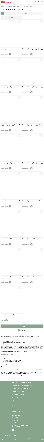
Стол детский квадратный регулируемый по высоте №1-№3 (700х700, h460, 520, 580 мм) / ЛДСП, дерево (10, 87)
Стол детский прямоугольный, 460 (7, 314)
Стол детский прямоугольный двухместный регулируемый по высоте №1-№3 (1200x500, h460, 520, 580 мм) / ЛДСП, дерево (32, 87)
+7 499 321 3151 (37, 369)
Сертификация (15, 385)
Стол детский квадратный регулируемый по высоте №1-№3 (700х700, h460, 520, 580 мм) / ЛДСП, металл (10, 163)
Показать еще (22, 326)
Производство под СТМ (17, 411)
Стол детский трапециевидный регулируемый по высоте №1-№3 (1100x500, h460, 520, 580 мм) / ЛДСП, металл (32, 201)
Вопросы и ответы (16, 391)
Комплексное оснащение (26, 385)
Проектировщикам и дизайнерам (19, 405)
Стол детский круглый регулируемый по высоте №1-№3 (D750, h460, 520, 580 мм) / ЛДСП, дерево (11, 125)
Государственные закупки (18, 400)
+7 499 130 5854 (16, 417)
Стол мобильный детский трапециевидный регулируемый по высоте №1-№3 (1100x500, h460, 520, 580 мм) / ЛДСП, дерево (32, 49)
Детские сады (15, 397)
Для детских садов (8, 6)
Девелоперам (15, 403)
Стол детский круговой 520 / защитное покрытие (10, 238)
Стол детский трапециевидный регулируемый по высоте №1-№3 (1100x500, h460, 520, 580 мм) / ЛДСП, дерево (32, 125)
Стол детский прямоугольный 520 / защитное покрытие (31, 239)
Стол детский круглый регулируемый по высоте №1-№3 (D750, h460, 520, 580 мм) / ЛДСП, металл (11, 201)
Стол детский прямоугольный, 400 (28, 276)
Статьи (22, 391)
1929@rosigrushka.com (15, 371)
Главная (2, 6)
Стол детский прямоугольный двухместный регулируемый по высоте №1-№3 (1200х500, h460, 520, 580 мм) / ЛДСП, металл (32, 163)
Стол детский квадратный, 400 (6, 276)
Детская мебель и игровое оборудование (21, 6)
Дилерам (14, 408)
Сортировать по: (11, 17)
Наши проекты (24, 388)
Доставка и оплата (16, 388)
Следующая (24, 330)
